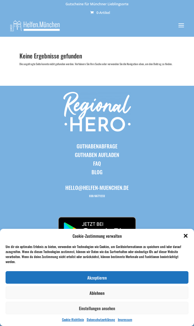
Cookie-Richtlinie (73, 319)
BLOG (97, 172)
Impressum (125, 319)
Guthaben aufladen (97, 154)
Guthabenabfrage (96, 146)
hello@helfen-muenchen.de (97, 187)
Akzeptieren (97, 277)
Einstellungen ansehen (97, 308)
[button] (185, 236)
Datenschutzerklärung (101, 319)
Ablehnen (97, 293)
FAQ (97, 163)
